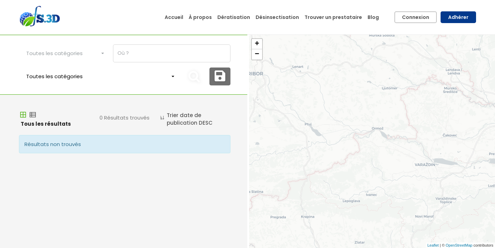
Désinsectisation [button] (277, 17)
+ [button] (257, 44)
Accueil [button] (174, 17)
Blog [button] (373, 17)
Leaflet (433, 245)
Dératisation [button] (233, 17)
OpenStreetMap (459, 245)
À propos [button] (200, 17)
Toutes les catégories (54, 53)
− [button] (257, 54)
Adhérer (458, 17)
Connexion (415, 17)
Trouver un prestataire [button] (333, 17)
